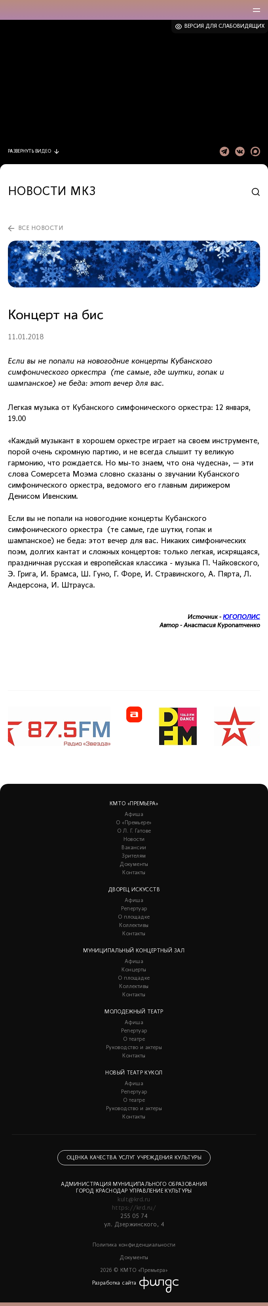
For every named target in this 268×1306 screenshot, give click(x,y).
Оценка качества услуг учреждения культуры (134, 1158)
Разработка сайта (114, 1283)
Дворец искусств (134, 890)
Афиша (134, 815)
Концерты (134, 970)
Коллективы (133, 926)
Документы (134, 864)
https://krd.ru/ (134, 1208)
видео (29, 151)
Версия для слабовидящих (224, 26)
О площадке (134, 917)
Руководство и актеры (134, 1048)
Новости (134, 840)
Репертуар (134, 909)
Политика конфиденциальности (134, 1245)
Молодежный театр (134, 1012)
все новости (40, 228)
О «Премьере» (134, 823)
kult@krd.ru (134, 1200)
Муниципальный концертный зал (134, 951)
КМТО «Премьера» (134, 804)
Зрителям (134, 856)
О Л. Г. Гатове (134, 831)
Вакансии (134, 848)
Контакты (133, 873)
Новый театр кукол (133, 1073)
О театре (134, 1039)
